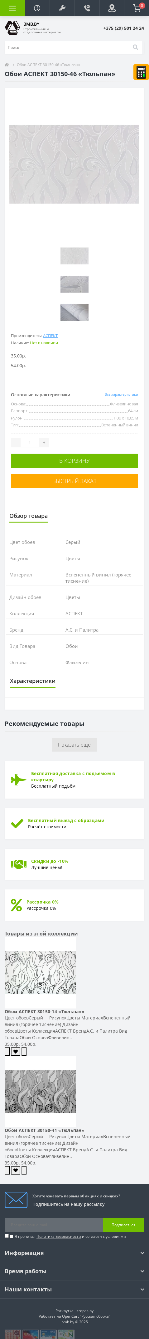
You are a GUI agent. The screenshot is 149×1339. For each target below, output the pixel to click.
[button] (62, 8)
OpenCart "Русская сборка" (86, 1316)
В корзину (74, 460)
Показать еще (74, 744)
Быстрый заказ (74, 481)
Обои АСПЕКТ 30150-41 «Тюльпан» (44, 1130)
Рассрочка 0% (42, 902)
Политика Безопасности (58, 1236)
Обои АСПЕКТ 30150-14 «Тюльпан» (44, 1011)
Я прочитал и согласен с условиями (70, 1236)
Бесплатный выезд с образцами (66, 820)
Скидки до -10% (50, 861)
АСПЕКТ (50, 335)
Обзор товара (28, 515)
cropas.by (85, 1310)
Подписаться (124, 1224)
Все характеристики (121, 394)
